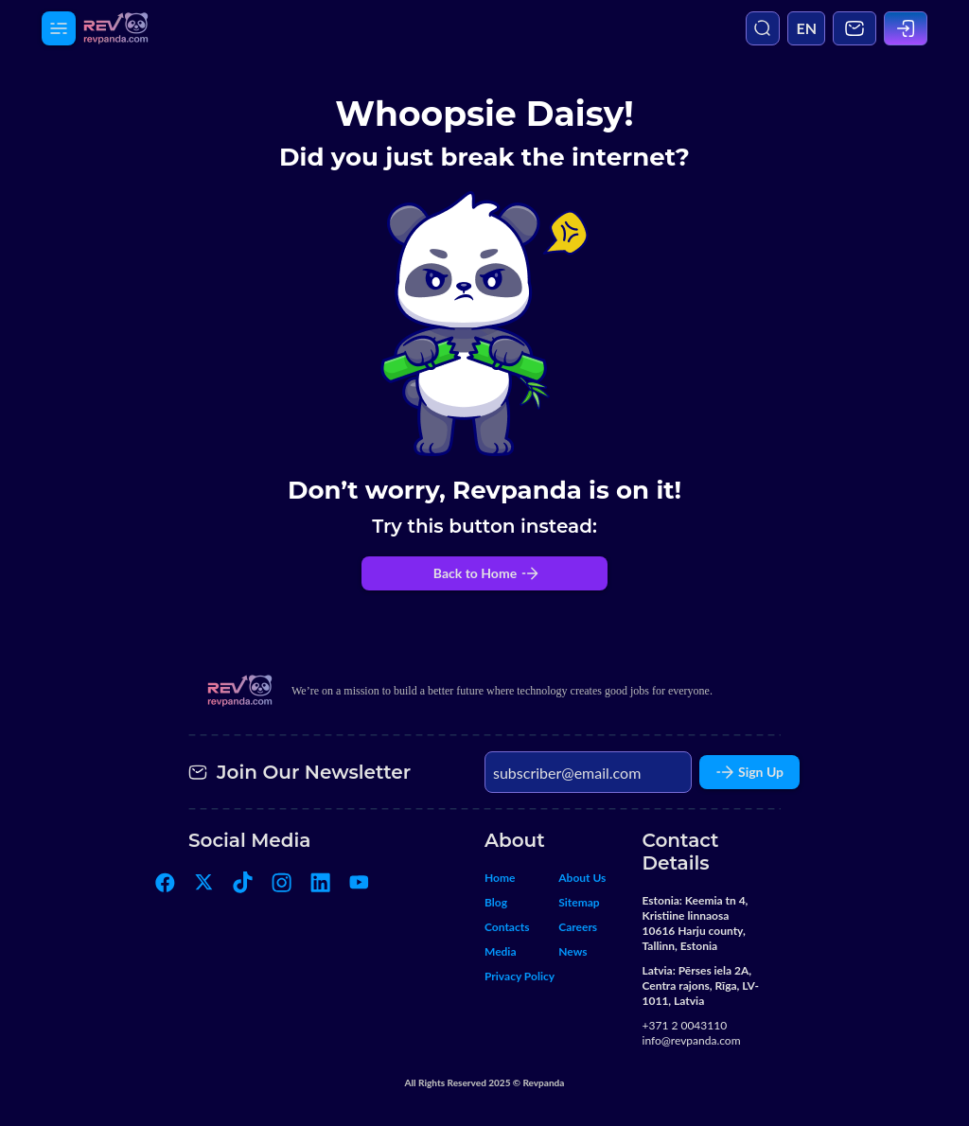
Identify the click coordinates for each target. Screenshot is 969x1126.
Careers (577, 927)
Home (499, 878)
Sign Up (749, 772)
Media (500, 951)
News (572, 951)
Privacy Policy (519, 976)
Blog (495, 902)
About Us (582, 878)
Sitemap (578, 902)
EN (806, 28)
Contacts (506, 927)
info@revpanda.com (692, 1040)
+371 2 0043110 (685, 1025)
